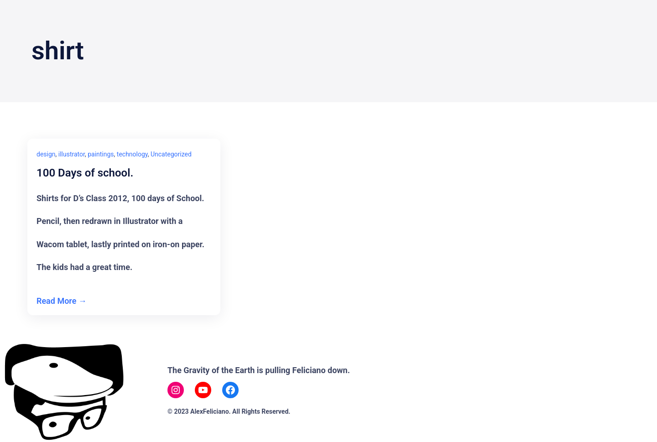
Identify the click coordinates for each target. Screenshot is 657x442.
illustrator (71, 154)
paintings (101, 154)
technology (132, 154)
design (46, 154)
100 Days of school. (84, 173)
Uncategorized (171, 154)
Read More (56, 301)
